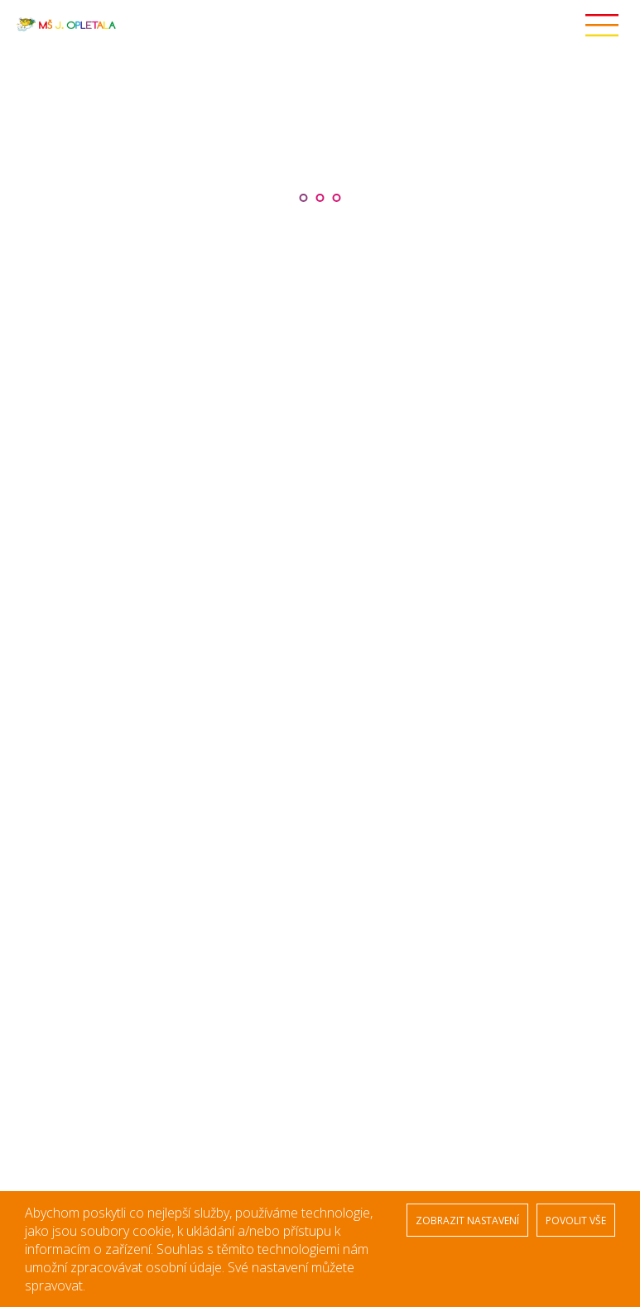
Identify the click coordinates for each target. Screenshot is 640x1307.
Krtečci (363, 630)
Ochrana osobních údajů (90, 703)
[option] (320, 139)
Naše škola (55, 604)
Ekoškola (50, 653)
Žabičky (364, 591)
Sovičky (364, 710)
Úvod (42, 587)
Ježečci (363, 670)
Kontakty (49, 720)
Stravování (54, 637)
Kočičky (364, 690)
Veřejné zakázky (69, 670)
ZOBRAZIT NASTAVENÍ (467, 1220)
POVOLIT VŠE (576, 1220)
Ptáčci (361, 650)
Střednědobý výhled (78, 687)
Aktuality (49, 620)
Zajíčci (362, 610)
